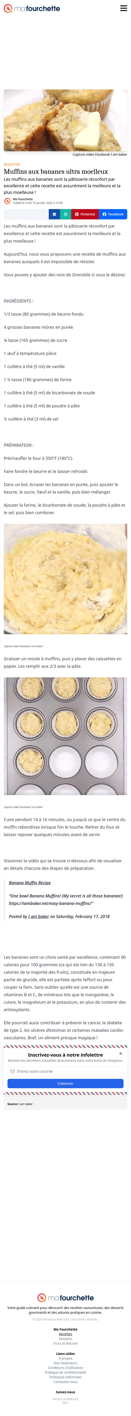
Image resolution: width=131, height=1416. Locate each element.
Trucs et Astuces (65, 1343)
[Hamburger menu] (123, 8)
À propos (65, 1358)
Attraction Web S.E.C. (56, 1319)
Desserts (65, 1338)
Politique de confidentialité (65, 1372)
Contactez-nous (66, 1381)
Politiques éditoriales (65, 1377)
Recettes (65, 1334)
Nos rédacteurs (65, 1363)
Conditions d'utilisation (65, 1367)
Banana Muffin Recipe (30, 882)
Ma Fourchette (23, 199)
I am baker (38, 916)
